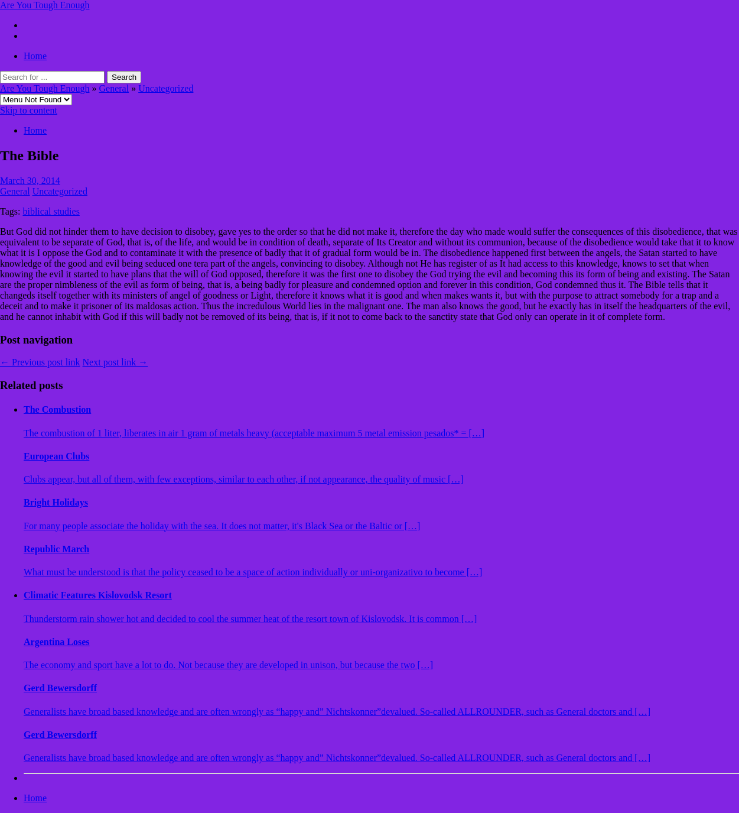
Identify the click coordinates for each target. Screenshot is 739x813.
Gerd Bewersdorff (60, 688)
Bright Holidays (56, 502)
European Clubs (56, 456)
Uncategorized (165, 88)
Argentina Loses (57, 642)
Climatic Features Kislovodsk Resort (98, 595)
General (114, 88)
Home (35, 56)
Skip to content (28, 110)
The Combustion (57, 409)
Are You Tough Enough (44, 5)
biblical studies (50, 211)
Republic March (56, 549)
